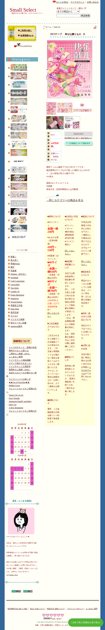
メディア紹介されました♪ (20, 363)
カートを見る (60, 1)
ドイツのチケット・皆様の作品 (23, 347)
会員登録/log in (27, 35)
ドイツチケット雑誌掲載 (20, 360)
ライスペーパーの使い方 (20, 379)
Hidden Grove (14, 385)
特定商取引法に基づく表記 (17, 609)
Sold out (57, 27)
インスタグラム (24, 46)
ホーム (48, 27)
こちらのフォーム (86, 370)
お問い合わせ (93, 2)
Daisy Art (12, 404)
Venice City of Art (16, 395)
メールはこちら (12, 575)
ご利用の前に (26, 30)
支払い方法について (37, 609)
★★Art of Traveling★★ (19, 382)
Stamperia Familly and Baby (20, 401)
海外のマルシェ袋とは (19, 350)
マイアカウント (77, 2)
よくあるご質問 (16, 357)
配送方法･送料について (56, 609)
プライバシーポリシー (75, 609)
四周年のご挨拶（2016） (20, 369)
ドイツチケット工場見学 (20, 366)
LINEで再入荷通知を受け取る (85, 622)
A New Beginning (16, 408)
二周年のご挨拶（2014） (20, 354)
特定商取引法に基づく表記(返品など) (78, 138)
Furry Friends (14, 398)
